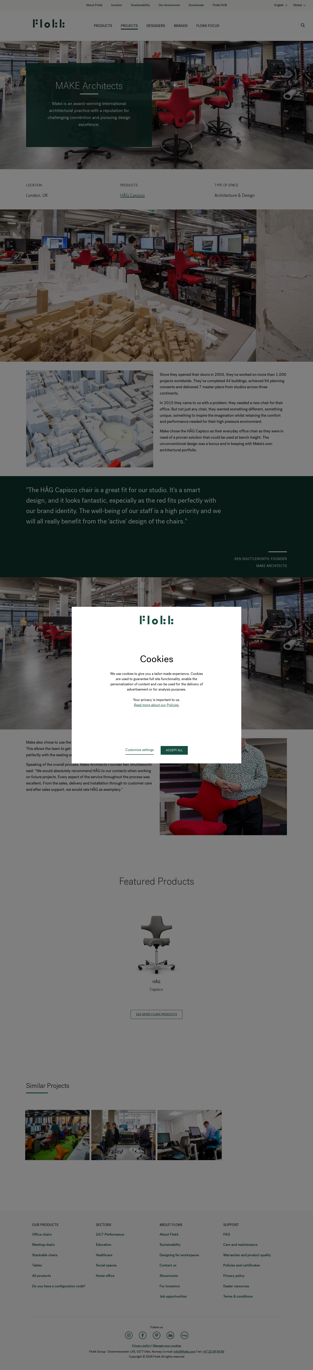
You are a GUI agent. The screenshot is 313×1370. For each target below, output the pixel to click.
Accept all (174, 750)
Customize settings (139, 750)
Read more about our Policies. (156, 705)
